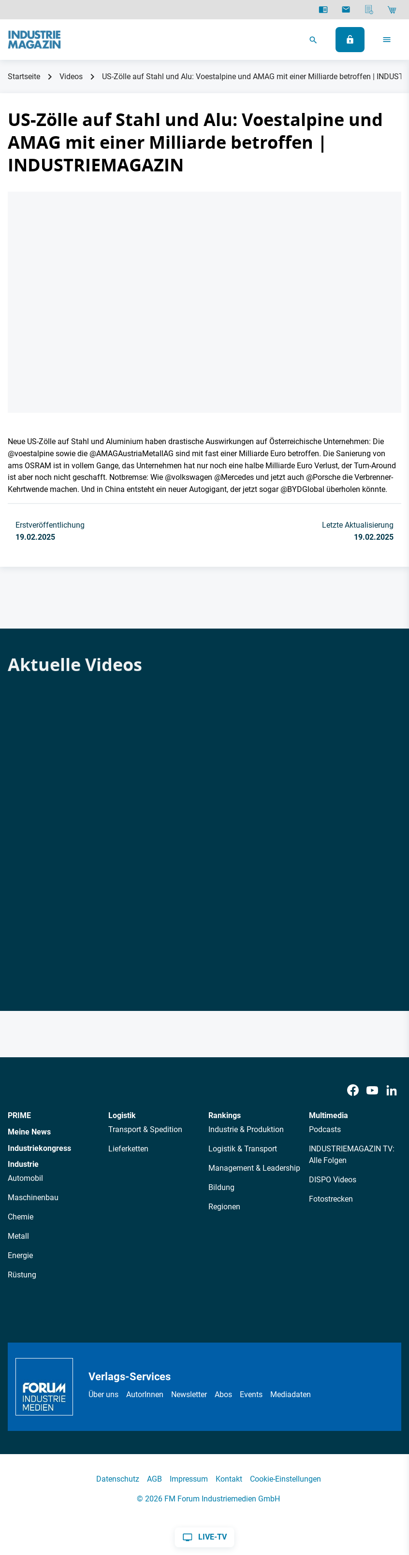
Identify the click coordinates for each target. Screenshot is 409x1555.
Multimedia (328, 1115)
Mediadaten (290, 1394)
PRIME (19, 1115)
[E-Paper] (323, 9)
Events (251, 1394)
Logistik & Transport (242, 1148)
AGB (154, 1479)
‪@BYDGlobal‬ (302, 489)
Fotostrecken (331, 1199)
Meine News (29, 1131)
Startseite (24, 76)
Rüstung (22, 1274)
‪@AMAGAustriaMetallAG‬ (131, 453)
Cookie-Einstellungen (285, 1479)
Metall (18, 1236)
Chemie (20, 1216)
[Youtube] (372, 1090)
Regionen (224, 1206)
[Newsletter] (345, 9)
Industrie (23, 1164)
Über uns (103, 1394)
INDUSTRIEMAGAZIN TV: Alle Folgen (351, 1154)
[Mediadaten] (369, 9)
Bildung (221, 1187)
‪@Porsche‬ (323, 477)
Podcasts (325, 1129)
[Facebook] (353, 1090)
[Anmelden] (350, 39)
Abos (223, 1394)
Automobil (25, 1178)
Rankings (224, 1115)
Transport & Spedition (145, 1129)
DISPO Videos (332, 1179)
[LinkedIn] (391, 1090)
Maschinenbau (33, 1197)
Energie (20, 1255)
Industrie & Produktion (246, 1129)
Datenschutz (117, 1479)
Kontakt (229, 1479)
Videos (71, 76)
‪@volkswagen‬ (188, 477)
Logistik (122, 1115)
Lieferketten (128, 1148)
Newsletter (189, 1394)
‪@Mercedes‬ (234, 477)
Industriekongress (39, 1148)
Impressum (189, 1479)
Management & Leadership (254, 1168)
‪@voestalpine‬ (31, 453)
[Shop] (391, 9)
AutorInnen (144, 1394)
